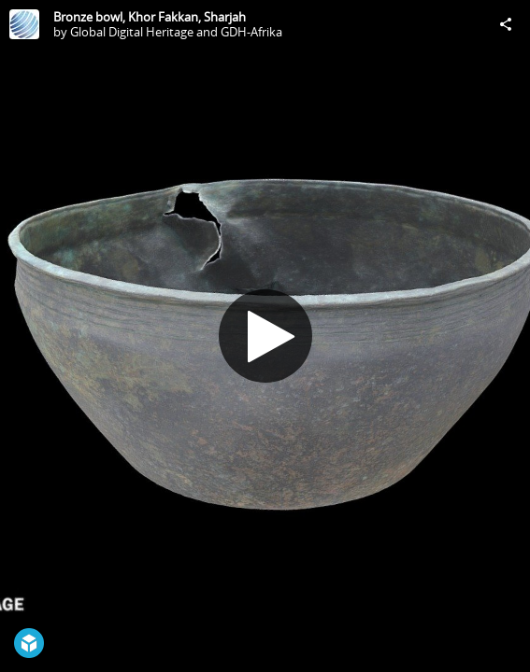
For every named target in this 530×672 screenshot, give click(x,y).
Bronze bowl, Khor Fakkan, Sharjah (149, 16)
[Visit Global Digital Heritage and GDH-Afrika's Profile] (24, 24)
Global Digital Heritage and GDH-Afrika (176, 31)
